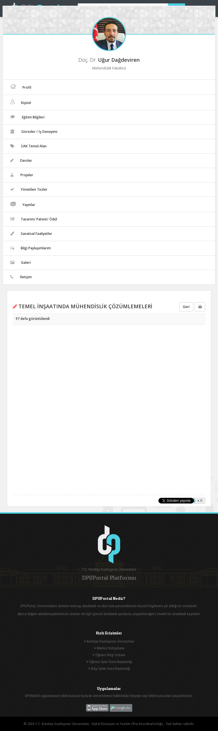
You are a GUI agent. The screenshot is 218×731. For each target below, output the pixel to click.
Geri (186, 306)
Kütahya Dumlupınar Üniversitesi (109, 641)
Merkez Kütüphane (109, 648)
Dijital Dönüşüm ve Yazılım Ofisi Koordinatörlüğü (128, 724)
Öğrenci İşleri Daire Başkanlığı (109, 662)
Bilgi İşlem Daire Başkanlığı (109, 668)
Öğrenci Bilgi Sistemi (109, 655)
